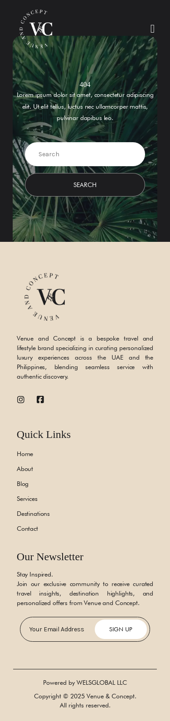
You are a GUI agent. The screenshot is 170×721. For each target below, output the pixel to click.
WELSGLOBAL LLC (102, 682)
